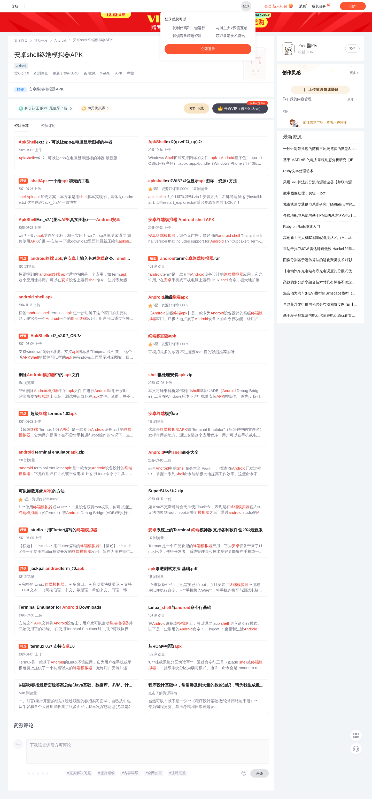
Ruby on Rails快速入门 (301, 227)
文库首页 (21, 41)
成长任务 (321, 5)
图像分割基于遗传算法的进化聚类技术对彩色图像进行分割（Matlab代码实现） (320, 260)
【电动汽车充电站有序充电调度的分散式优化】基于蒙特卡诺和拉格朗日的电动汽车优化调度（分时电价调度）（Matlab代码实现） (320, 271)
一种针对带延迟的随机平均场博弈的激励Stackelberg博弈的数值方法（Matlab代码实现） (320, 149)
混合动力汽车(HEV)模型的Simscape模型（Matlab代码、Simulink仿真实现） (320, 294)
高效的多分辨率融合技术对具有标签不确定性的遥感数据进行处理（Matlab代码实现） (320, 282)
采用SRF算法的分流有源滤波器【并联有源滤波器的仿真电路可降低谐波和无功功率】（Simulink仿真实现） (320, 182)
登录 (246, 6)
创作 (353, 6)
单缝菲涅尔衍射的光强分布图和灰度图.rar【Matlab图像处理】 (320, 305)
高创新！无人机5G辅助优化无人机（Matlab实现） (320, 238)
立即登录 (208, 49)
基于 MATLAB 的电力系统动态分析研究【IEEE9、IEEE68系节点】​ (320, 160)
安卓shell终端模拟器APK (48, 55)
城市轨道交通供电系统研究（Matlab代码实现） (320, 205)
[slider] (38, 773)
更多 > (354, 73)
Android (60, 41)
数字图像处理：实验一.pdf (304, 193)
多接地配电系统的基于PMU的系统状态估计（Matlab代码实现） (320, 216)
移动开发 (41, 41)
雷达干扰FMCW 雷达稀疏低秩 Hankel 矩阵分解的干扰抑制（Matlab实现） (320, 249)
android (21, 65)
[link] (21, 41)
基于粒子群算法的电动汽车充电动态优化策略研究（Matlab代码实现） (320, 316)
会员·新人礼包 (278, 5)
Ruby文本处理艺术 (298, 171)
